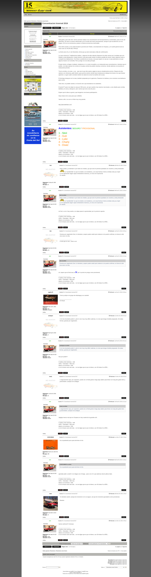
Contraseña (32, 35)
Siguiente (124, 27)
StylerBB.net (79, 572)
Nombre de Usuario (33, 31)
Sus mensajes (28, 53)
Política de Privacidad (30, 74)
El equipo (27, 64)
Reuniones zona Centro (43, 21)
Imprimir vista (46, 31)
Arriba (44, 120)
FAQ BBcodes (28, 71)
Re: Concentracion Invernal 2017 (69, 124)
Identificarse (123, 14)
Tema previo (116, 31)
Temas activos (28, 56)
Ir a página (117, 27)
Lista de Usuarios (29, 63)
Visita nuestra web (33, 91)
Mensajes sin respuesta (31, 55)
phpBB (71, 571)
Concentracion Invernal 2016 (55, 23)
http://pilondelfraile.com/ (65, 104)
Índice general (27, 21)
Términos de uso (29, 72)
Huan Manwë (77, 573)
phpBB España (85, 573)
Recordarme (32, 39)
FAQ (26, 14)
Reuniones (33, 21)
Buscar (30, 14)
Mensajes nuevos (29, 52)
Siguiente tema (123, 31)
